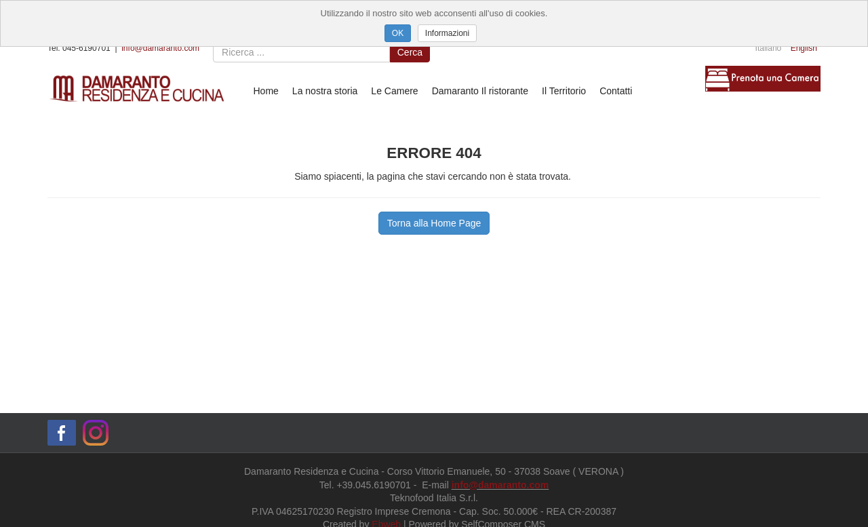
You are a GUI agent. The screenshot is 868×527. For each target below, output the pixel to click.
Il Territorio (564, 90)
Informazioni (447, 33)
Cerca (409, 52)
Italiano (768, 48)
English (804, 48)
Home (266, 90)
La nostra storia (325, 90)
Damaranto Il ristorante (480, 90)
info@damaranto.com (160, 48)
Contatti (615, 90)
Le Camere (394, 90)
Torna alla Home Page (434, 223)
